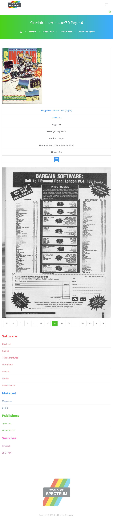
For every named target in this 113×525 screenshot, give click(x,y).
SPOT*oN (6, 452)
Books (5, 407)
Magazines (48, 31)
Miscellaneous (8, 385)
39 (41, 323)
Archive (32, 31)
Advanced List (8, 430)
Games (5, 350)
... (34, 323)
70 (56, 117)
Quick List (6, 344)
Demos (5, 378)
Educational (7, 364)
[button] (110, 11)
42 (62, 323)
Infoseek (6, 445)
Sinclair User (66, 31)
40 (48, 323)
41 (55, 323)
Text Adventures (10, 357)
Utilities (5, 371)
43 (68, 323)
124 (89, 323)
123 (82, 323)
